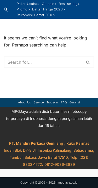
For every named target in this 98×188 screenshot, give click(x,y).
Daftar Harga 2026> (48, 9)
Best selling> (69, 4)
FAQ (64, 102)
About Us (24, 102)
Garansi (75, 102)
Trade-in (52, 102)
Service (39, 102)
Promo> (23, 9)
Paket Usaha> (28, 4)
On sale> (49, 4)
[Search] (6, 9)
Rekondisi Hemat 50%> (36, 15)
